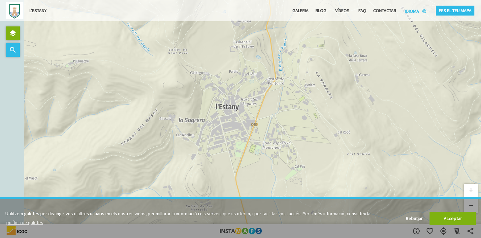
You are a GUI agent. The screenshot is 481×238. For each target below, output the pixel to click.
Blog (320, 11)
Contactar (384, 11)
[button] (471, 191)
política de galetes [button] (24, 222)
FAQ (362, 11)
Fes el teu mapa (455, 11)
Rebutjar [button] (414, 218)
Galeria (300, 11)
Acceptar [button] (453, 218)
